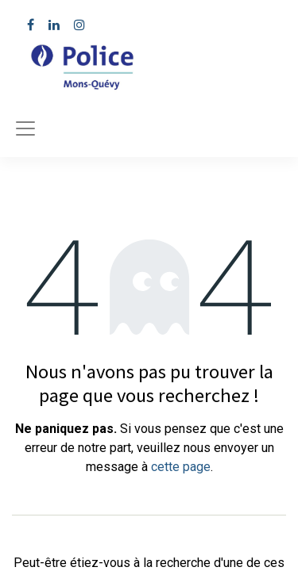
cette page (181, 466)
